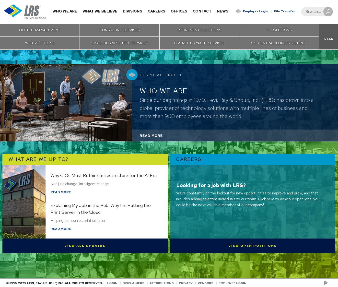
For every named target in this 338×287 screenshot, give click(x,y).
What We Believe (99, 11)
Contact (202, 11)
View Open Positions (252, 246)
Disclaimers (133, 283)
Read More (158, 137)
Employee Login (255, 11)
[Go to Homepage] (25, 12)
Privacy (186, 283)
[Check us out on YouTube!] (326, 283)
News (222, 11)
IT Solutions (279, 30)
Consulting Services (119, 30)
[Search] (315, 11)
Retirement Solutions (199, 30)
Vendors (205, 283)
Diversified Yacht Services (199, 43)
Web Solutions (40, 43)
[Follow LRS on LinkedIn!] (331, 283)
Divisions (132, 11)
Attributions (162, 283)
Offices (179, 11)
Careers (156, 11)
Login (112, 283)
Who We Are (64, 11)
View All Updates (84, 246)
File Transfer (284, 11)
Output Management (39, 30)
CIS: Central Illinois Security (279, 43)
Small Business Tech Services (119, 43)
